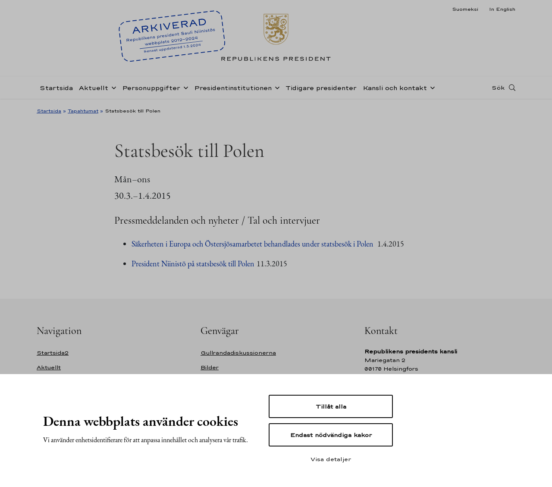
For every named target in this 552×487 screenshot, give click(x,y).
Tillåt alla (331, 406)
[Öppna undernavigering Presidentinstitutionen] (275, 87)
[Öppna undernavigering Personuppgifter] (184, 87)
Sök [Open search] (498, 87)
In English (502, 9)
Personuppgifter (151, 88)
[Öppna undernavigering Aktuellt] (112, 87)
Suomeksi (465, 9)
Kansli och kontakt (395, 88)
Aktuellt (93, 88)
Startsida (56, 88)
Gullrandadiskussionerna (238, 352)
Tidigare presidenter (321, 88)
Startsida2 (53, 352)
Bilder (210, 367)
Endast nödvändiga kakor (331, 435)
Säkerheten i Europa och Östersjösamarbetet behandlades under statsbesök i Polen (253, 244)
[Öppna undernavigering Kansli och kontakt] (431, 87)
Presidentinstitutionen (233, 88)
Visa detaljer (330, 459)
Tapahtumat (83, 111)
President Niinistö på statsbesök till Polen (193, 263)
